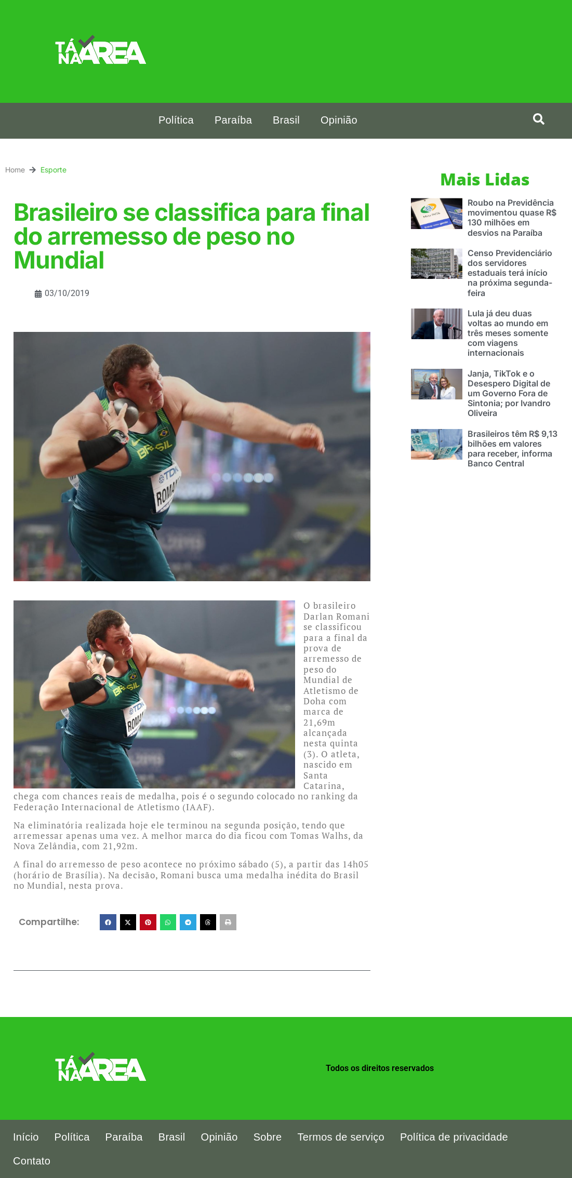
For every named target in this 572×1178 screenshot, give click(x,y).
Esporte (18, 169)
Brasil (286, 120)
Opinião (339, 120)
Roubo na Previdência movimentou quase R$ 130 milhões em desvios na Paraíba (512, 217)
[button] (538, 119)
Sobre (268, 1137)
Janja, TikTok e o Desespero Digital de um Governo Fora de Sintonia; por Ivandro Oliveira (509, 393)
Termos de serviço (341, 1137)
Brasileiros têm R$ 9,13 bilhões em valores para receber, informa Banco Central (512, 449)
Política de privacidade (454, 1137)
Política (176, 120)
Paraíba (233, 120)
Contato (31, 1161)
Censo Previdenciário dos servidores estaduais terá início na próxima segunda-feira (510, 273)
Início (26, 1137)
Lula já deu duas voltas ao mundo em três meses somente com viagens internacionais (508, 333)
